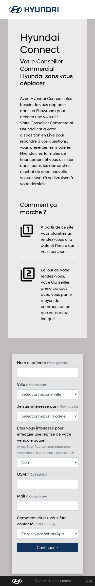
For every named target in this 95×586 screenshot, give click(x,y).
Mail (32, 495)
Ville (32, 384)
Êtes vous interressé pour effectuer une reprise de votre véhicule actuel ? (45, 440)
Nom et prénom (42, 362)
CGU (89, 581)
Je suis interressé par (47, 406)
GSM (32, 474)
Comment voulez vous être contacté (42, 520)
